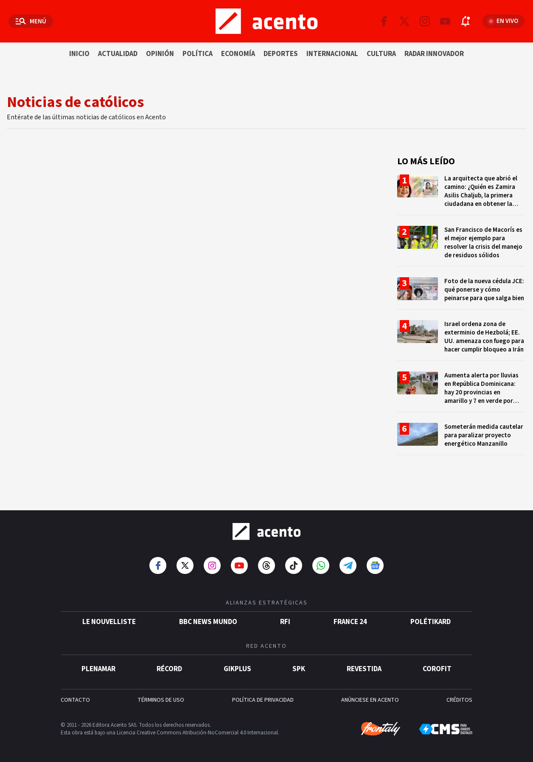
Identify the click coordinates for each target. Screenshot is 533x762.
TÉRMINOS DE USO (160, 700)
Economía (238, 54)
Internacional (332, 54)
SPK (298, 669)
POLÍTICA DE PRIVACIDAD (263, 700)
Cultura (381, 54)
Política (197, 54)
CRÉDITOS (459, 700)
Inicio (79, 54)
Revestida (364, 669)
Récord (169, 669)
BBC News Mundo (208, 622)
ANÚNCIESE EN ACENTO (370, 700)
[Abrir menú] (30, 21)
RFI (285, 622)
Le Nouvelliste (109, 622)
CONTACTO (75, 700)
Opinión (160, 54)
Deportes (281, 54)
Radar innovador (434, 54)
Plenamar (98, 669)
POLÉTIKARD (430, 622)
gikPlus (237, 669)
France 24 (350, 622)
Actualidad (117, 54)
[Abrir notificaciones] (465, 21)
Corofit (437, 669)
